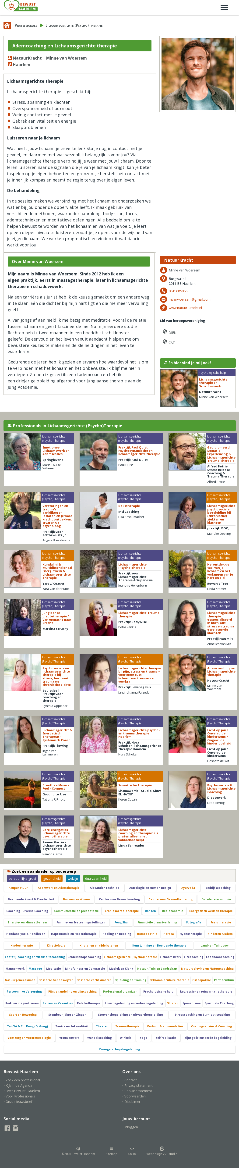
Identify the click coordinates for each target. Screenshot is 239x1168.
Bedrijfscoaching (218, 888)
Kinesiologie (56, 945)
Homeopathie (147, 934)
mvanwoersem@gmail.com (190, 299)
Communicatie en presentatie (76, 911)
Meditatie (53, 968)
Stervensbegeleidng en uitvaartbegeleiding (130, 1014)
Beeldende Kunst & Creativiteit (31, 899)
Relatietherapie (89, 1003)
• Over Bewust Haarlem (22, 1091)
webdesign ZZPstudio (162, 1151)
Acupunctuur (18, 888)
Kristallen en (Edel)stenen (99, 945)
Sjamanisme (192, 1003)
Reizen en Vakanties (58, 1003)
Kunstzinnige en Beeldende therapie (159, 945)
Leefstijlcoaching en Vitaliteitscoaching (35, 957)
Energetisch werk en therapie (211, 911)
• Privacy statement (137, 1085)
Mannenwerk (15, 968)
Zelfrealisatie (165, 1038)
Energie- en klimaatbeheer (27, 922)
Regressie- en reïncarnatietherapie (206, 991)
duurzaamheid (96, 878)
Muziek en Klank (121, 968)
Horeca (168, 934)
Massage (35, 968)
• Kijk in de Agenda (18, 1085)
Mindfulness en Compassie (85, 968)
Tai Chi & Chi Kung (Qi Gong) (27, 1026)
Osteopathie (201, 980)
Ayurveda (188, 888)
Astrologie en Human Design (150, 888)
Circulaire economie (216, 899)
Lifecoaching (193, 957)
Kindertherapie (22, 945)
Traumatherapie (127, 1026)
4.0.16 (132, 1151)
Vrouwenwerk (69, 1038)
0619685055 (178, 291)
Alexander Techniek (104, 888)
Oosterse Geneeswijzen (56, 980)
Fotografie (193, 922)
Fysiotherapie (221, 922)
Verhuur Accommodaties (165, 1026)
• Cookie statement (137, 1091)
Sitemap (111, 1151)
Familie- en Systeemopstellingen (80, 922)
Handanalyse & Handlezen (25, 934)
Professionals (26, 25)
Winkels (125, 1038)
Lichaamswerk (170, 957)
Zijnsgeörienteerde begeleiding (208, 1038)
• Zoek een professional (22, 1080)
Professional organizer (120, 991)
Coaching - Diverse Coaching (27, 911)
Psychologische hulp (158, 991)
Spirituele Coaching (219, 1003)
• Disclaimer (131, 1101)
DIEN (169, 331)
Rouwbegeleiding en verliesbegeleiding (134, 1003)
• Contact (129, 1080)
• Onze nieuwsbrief (18, 1101)
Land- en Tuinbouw (214, 945)
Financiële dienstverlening (157, 922)
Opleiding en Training (130, 980)
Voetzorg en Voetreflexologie (29, 1038)
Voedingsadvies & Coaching (211, 1026)
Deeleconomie (172, 911)
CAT (168, 341)
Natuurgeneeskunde (20, 980)
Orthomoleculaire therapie (169, 980)
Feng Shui (122, 922)
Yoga (143, 1038)
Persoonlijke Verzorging (24, 991)
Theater (102, 1026)
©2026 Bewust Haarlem (78, 1151)
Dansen (150, 911)
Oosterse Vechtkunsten (94, 980)
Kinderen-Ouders (220, 934)
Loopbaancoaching (220, 957)
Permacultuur (224, 980)
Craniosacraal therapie (122, 911)
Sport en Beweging (23, 1014)
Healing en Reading (116, 934)
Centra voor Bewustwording (119, 899)
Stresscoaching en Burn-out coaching (202, 1014)
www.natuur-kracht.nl (185, 308)
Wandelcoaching (99, 1038)
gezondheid (52, 878)
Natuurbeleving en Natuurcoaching (207, 968)
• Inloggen (130, 1127)
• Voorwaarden (134, 1096)
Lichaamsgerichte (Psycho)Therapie (74, 25)
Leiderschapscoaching (84, 957)
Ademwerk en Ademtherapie (59, 888)
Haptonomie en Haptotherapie (74, 934)
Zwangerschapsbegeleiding (119, 1049)
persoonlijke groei (22, 878)
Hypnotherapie (191, 934)
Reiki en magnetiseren (22, 1003)
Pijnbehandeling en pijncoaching (72, 991)
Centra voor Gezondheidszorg (171, 899)
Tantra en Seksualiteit (71, 1026)
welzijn (73, 878)
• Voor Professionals (19, 1096)
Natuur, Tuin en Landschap (157, 968)
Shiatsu (172, 1003)
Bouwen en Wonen (76, 899)
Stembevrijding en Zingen (67, 1014)
